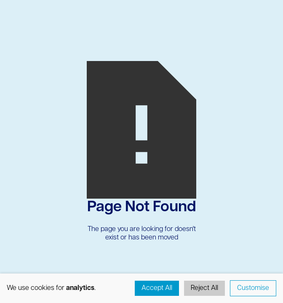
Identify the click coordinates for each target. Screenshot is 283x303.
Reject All (204, 288)
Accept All (157, 288)
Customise (253, 288)
